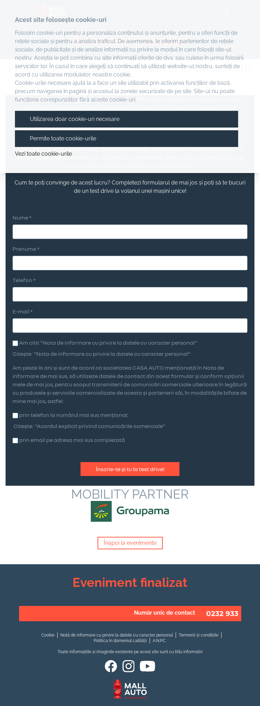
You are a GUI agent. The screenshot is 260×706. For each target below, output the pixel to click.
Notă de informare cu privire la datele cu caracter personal (116, 635)
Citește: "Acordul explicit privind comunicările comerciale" (89, 425)
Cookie (47, 635)
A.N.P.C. (159, 640)
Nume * (22, 217)
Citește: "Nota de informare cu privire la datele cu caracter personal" (101, 353)
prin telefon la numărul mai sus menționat (73, 414)
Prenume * (26, 248)
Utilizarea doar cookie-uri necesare (74, 119)
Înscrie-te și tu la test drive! (130, 469)
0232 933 (222, 613)
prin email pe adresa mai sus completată (72, 439)
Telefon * (24, 280)
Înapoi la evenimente (130, 543)
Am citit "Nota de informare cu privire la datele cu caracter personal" (108, 342)
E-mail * (22, 311)
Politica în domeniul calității (120, 640)
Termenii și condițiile (198, 635)
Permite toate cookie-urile (63, 138)
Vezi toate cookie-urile (43, 153)
